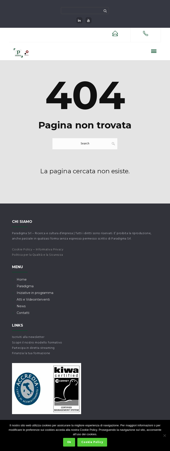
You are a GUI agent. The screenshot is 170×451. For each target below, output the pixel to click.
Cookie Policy (22, 249)
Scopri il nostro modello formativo (37, 342)
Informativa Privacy (50, 249)
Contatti (23, 313)
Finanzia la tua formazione (31, 353)
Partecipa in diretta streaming (33, 348)
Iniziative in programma (35, 293)
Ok (69, 442)
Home (22, 279)
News (21, 306)
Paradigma (25, 286)
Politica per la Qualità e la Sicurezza (37, 254)
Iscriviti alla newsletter (28, 337)
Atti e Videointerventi (33, 299)
